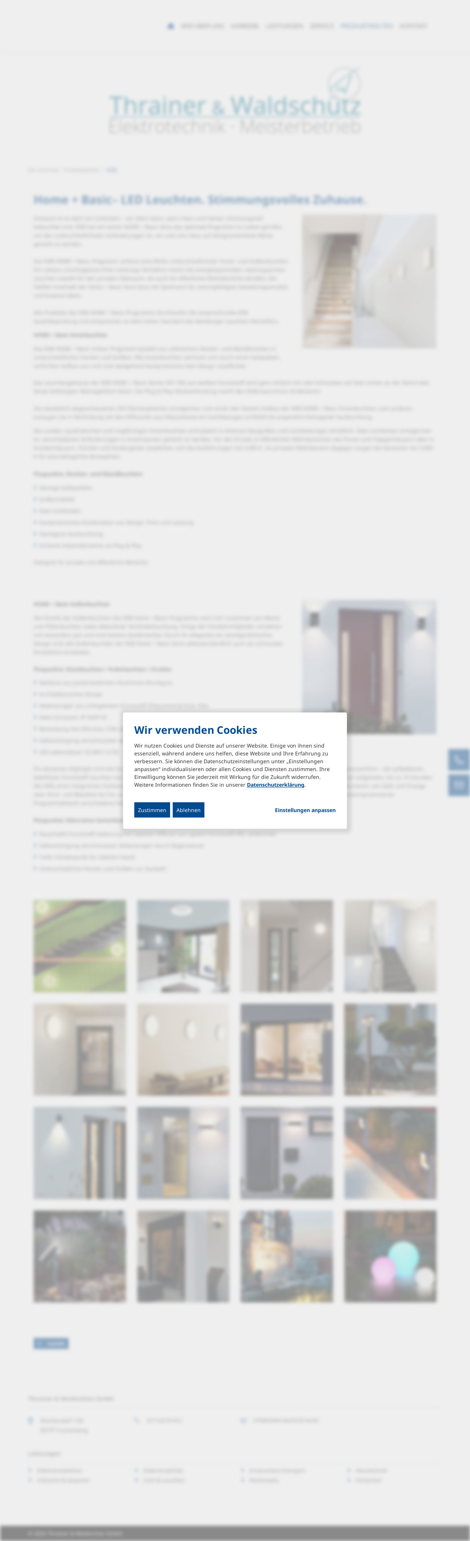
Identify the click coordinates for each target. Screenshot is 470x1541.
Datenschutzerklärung (275, 784)
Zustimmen (152, 810)
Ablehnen (188, 810)
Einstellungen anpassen (305, 810)
